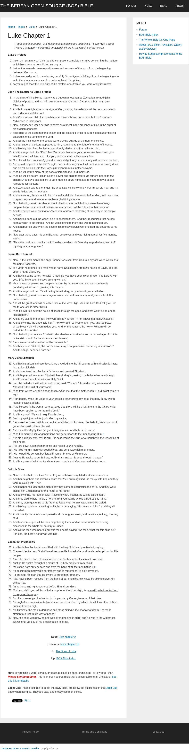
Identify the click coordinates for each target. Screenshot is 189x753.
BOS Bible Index (65, 658)
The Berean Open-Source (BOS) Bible (46, 6)
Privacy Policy (30, 731)
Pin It (27, 700)
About (179, 5)
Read (163, 5)
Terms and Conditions (94, 731)
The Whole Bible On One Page (157, 39)
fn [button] (36, 47)
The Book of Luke (66, 651)
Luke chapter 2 (67, 637)
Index (148, 5)
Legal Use (111, 687)
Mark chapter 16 (69, 644)
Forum (131, 5)
